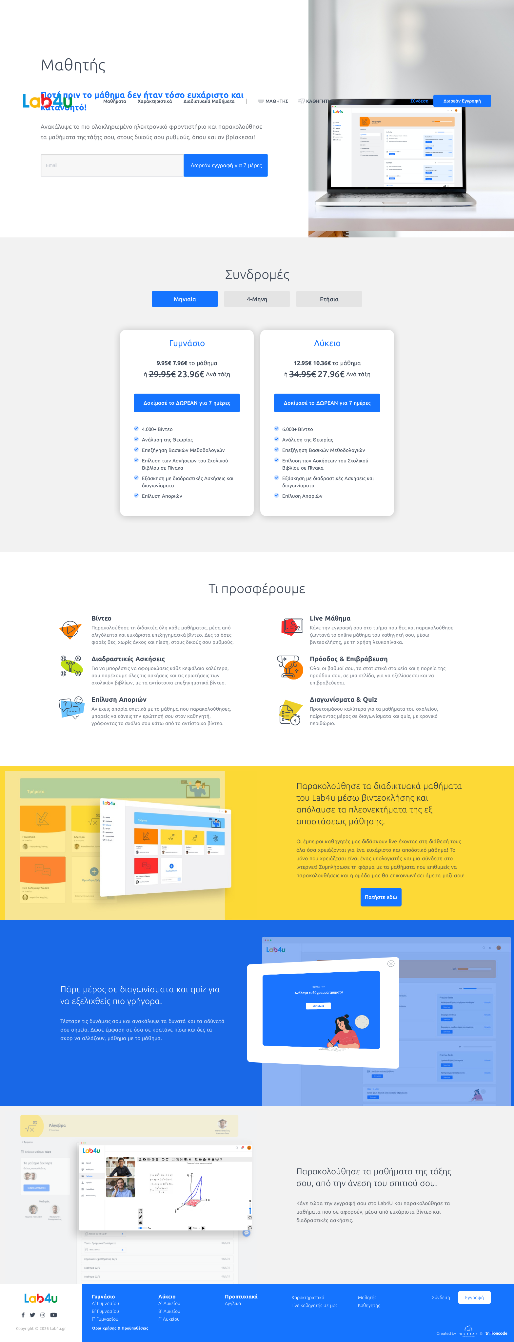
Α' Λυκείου (169, 1303)
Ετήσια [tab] (329, 299)
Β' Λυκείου (169, 1311)
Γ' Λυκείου (169, 1319)
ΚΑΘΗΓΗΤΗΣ (320, 101)
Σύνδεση (419, 100)
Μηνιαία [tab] (185, 299)
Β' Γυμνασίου (105, 1311)
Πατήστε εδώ (381, 897)
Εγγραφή (474, 1297)
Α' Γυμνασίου (105, 1303)
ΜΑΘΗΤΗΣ (277, 101)
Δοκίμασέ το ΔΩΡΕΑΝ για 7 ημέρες (187, 403)
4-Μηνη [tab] (257, 299)
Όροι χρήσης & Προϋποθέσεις (120, 1328)
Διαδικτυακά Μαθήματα (209, 101)
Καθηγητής (369, 1305)
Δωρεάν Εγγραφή (462, 100)
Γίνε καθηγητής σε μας (314, 1305)
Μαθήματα (114, 101)
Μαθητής (367, 1297)
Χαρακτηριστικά (155, 101)
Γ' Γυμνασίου (105, 1319)
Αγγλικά (233, 1303)
